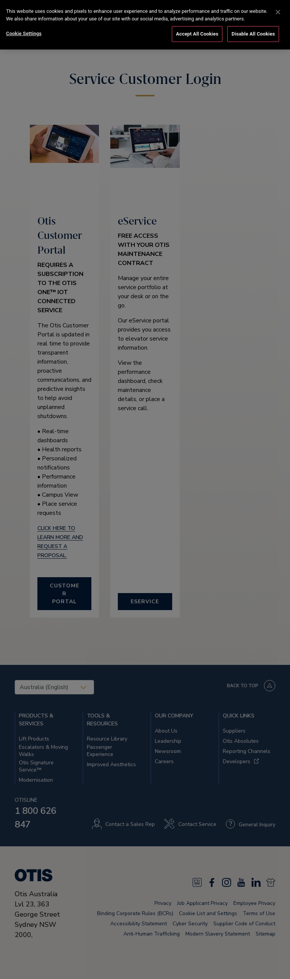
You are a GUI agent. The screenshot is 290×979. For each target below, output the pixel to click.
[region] (145, 25)
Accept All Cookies (197, 34)
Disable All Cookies (253, 34)
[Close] (278, 12)
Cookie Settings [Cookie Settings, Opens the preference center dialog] (24, 33)
